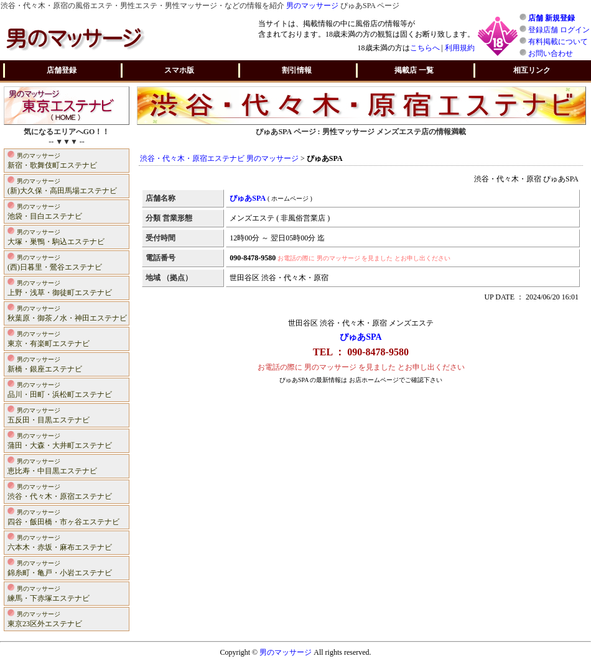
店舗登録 (62, 70)
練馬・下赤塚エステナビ (48, 593)
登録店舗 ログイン (559, 29)
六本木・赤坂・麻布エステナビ (59, 542)
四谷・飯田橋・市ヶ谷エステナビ (63, 516)
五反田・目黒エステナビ (48, 414)
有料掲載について (558, 41)
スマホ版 (179, 70)
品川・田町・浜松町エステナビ (59, 389)
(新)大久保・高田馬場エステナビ (62, 185)
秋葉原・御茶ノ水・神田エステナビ (67, 312)
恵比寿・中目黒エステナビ (52, 465)
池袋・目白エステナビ (44, 211)
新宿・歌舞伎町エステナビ (52, 160)
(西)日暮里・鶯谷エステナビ (54, 261)
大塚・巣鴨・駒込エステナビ (56, 236)
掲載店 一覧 (414, 70)
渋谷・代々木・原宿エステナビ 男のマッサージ (219, 158)
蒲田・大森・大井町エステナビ (59, 440)
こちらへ (425, 47)
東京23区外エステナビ (44, 618)
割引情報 (297, 70)
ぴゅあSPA (360, 337)
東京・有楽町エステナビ (48, 338)
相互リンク (532, 70)
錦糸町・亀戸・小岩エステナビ (59, 567)
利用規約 (460, 47)
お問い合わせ (550, 53)
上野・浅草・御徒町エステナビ (59, 287)
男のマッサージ (312, 5)
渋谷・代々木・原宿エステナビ (59, 491)
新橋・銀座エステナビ (44, 363)
